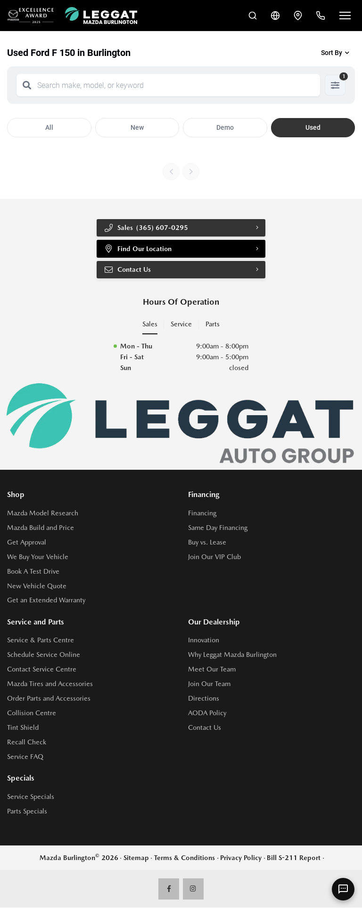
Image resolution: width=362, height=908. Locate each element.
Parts (213, 324)
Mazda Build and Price (40, 527)
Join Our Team (209, 684)
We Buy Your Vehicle (37, 557)
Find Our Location (138, 249)
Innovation (203, 640)
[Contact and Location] (297, 15)
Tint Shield (23, 728)
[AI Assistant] (343, 889)
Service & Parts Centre (40, 640)
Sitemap (136, 857)
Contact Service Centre (41, 669)
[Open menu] (345, 15)
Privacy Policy (241, 857)
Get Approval (26, 542)
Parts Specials (27, 811)
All (49, 127)
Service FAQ (25, 757)
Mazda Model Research (42, 513)
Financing (202, 513)
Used (313, 127)
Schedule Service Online (43, 655)
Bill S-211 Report (294, 857)
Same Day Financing (217, 527)
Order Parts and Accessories (48, 699)
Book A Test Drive (33, 571)
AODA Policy (207, 713)
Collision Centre (31, 713)
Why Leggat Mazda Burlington (232, 655)
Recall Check (26, 742)
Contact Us (127, 270)
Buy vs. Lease (207, 542)
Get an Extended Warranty (46, 600)
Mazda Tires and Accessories (50, 684)
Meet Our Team (212, 669)
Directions (203, 699)
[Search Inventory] (252, 15)
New (137, 127)
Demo (225, 127)
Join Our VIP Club (214, 557)
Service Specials (30, 797)
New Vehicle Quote (36, 586)
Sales (149, 324)
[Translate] (275, 15)
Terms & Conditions (184, 857)
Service (181, 324)
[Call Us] (320, 15)
